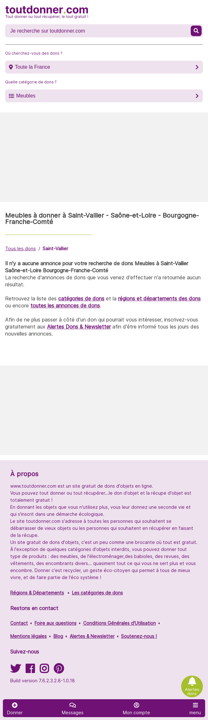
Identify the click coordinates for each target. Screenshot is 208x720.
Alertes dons (192, 691)
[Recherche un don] (98, 31)
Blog (58, 636)
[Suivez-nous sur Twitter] (15, 670)
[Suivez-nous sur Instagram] (44, 670)
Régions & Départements (37, 592)
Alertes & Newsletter (92, 636)
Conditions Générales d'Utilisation (119, 623)
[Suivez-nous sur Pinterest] (59, 670)
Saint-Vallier (55, 248)
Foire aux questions (55, 623)
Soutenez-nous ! (139, 636)
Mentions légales (28, 636)
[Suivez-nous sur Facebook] (30, 670)
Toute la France (32, 67)
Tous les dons (20, 248)
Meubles (25, 95)
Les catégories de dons (97, 592)
